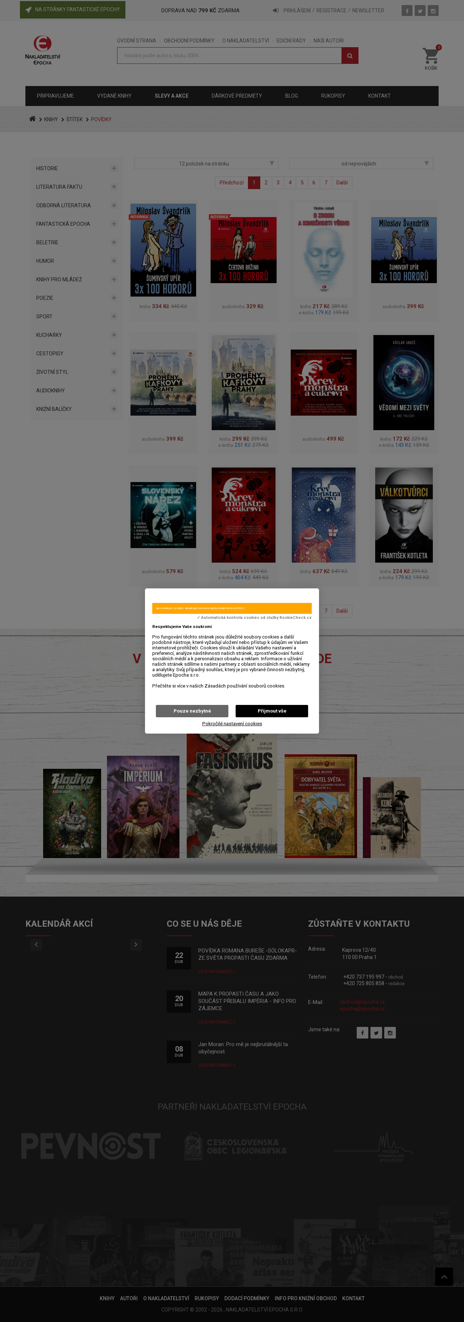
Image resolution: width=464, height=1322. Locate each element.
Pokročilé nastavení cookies (232, 723)
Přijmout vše (272, 711)
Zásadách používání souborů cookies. (244, 686)
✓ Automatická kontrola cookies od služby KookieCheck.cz (254, 618)
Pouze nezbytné (192, 711)
